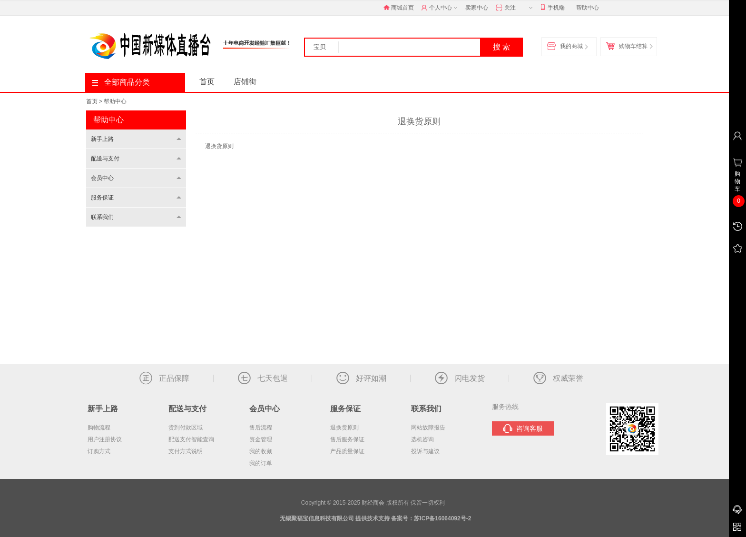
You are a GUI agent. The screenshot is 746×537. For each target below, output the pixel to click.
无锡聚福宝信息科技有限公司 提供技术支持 (335, 518)
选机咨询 (422, 439)
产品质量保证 (347, 451)
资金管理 (260, 439)
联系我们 (102, 217)
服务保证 (102, 197)
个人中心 (440, 8)
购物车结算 (629, 46)
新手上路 (102, 139)
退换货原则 (344, 427)
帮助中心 (587, 7)
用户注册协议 (105, 439)
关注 (515, 8)
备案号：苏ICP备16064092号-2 (431, 518)
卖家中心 (476, 7)
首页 (207, 82)
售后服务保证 (347, 439)
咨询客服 (523, 429)
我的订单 (260, 463)
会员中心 (102, 178)
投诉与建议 (425, 451)
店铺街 (245, 82)
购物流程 (99, 427)
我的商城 (567, 46)
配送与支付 (105, 158)
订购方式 (99, 451)
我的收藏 (260, 451)
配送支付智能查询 (191, 439)
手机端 (552, 7)
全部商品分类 (121, 82)
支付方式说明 (185, 451)
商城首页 (398, 7)
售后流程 (260, 427)
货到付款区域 (185, 427)
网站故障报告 (428, 427)
